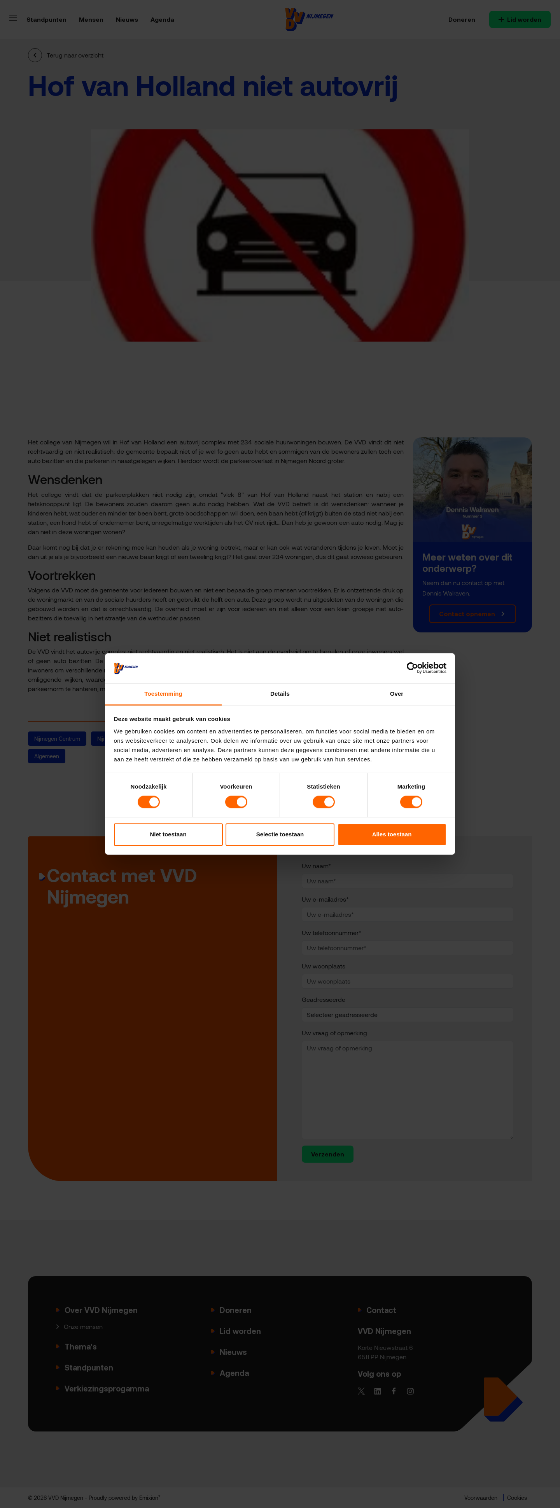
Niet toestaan (168, 834)
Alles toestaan (392, 834)
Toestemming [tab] (163, 693)
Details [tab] (280, 693)
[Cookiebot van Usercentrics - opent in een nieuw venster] (412, 668)
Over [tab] (397, 693)
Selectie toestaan (280, 834)
